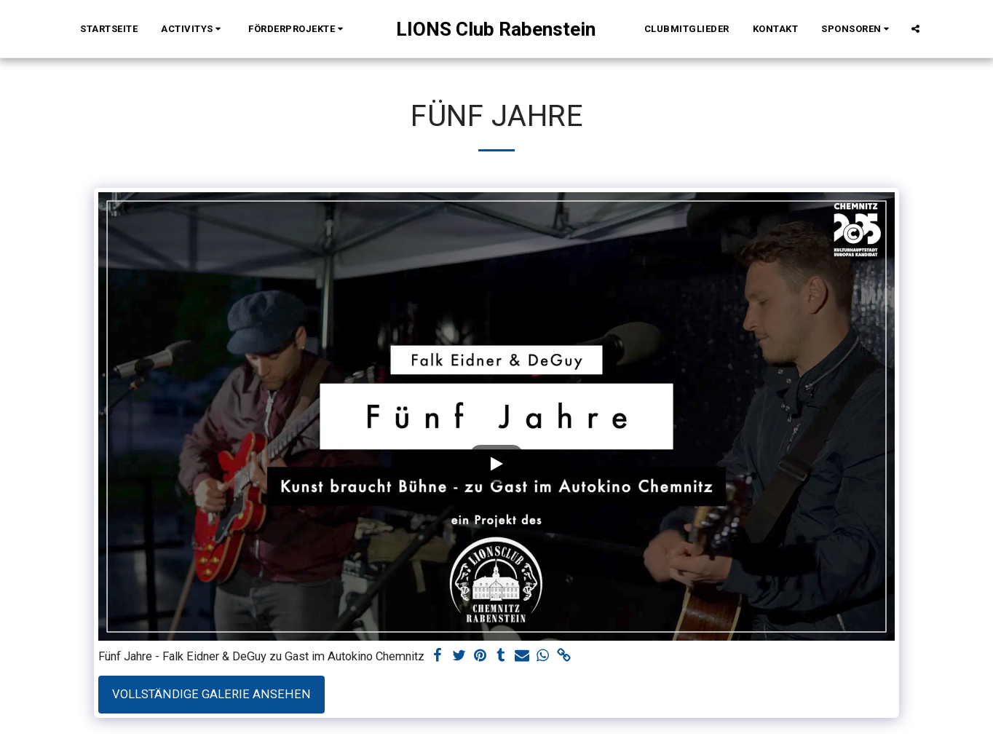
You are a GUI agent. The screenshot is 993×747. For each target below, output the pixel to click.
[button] (193, 29)
